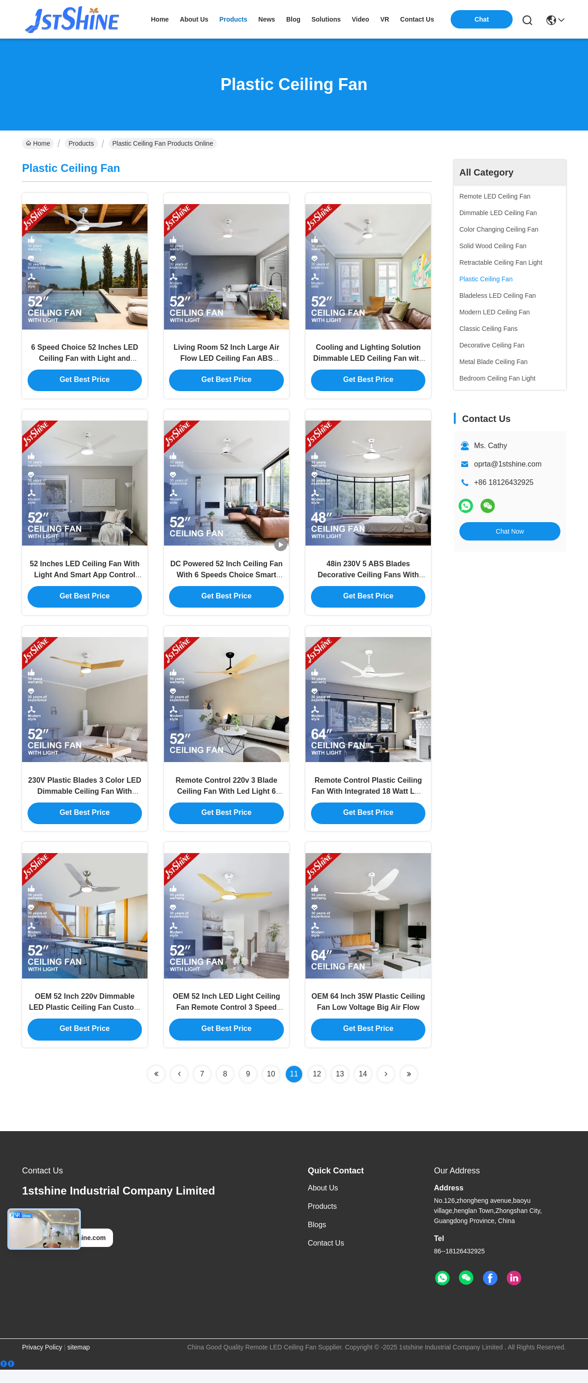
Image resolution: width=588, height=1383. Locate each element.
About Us (323, 1201)
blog (293, 19)
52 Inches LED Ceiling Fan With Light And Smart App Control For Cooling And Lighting (85, 581)
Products (81, 143)
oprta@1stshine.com (508, 464)
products (234, 19)
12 (317, 1087)
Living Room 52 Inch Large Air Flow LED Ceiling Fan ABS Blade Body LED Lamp (227, 361)
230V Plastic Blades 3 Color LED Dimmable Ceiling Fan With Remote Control (84, 800)
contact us (417, 19)
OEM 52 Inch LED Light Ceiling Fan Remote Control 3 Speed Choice (226, 1020)
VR (384, 19)
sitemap (79, 1360)
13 (340, 1087)
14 (363, 1087)
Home (160, 19)
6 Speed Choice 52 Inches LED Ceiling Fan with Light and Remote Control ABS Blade (84, 361)
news (266, 19)
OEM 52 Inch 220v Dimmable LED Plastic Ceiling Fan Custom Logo (85, 1020)
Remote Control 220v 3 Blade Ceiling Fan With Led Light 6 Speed (226, 800)
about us (194, 19)
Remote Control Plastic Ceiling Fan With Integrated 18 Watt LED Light (367, 800)
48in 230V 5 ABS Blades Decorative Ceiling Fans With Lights (367, 581)
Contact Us (326, 1256)
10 (271, 1087)
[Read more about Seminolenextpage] (156, 1087)
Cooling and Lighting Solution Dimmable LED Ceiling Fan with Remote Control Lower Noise (368, 361)
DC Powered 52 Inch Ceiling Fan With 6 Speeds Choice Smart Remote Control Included (226, 581)
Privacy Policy (42, 1360)
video (360, 19)
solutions (326, 19)
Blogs (317, 1238)
